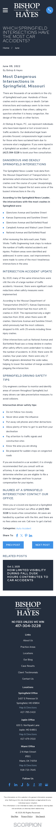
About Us (28, 640)
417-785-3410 (28, 712)
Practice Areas (27, 646)
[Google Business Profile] (46, 784)
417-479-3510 (28, 738)
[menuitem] (14, 816)
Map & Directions (28, 707)
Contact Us (28, 678)
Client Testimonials (28, 672)
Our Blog (28, 659)
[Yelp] (28, 784)
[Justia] (21, 784)
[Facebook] (9, 784)
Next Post (43, 544)
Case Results (28, 665)
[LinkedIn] (15, 784)
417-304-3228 (28, 625)
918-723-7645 (28, 769)
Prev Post (13, 544)
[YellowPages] (40, 784)
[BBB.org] (34, 784)
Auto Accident (23, 528)
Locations (28, 653)
